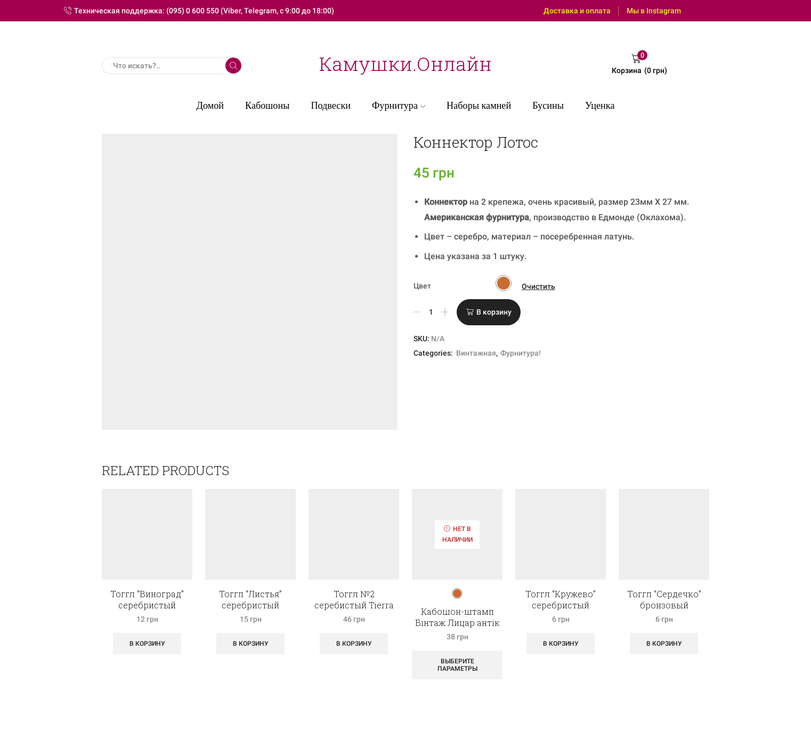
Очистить (538, 286)
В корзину (494, 312)
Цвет (422, 286)
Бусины (548, 105)
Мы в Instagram (654, 10)
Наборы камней (479, 105)
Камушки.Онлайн (405, 63)
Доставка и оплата (577, 10)
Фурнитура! (520, 353)
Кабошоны (267, 105)
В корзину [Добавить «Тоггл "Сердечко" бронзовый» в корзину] (664, 643)
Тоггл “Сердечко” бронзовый (664, 599)
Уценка (599, 105)
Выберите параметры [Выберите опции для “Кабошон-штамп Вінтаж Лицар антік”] (457, 664)
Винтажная (476, 353)
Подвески (331, 105)
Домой (210, 105)
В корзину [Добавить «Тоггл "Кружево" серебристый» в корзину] (561, 643)
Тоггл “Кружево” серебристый (560, 599)
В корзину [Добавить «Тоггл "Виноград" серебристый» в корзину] (147, 643)
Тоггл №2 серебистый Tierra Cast (354, 605)
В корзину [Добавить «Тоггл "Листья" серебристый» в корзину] (251, 643)
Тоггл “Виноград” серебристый (147, 599)
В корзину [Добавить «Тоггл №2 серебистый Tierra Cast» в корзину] (354, 643)
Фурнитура (398, 105)
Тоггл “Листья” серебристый (250, 599)
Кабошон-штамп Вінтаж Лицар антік (457, 617)
